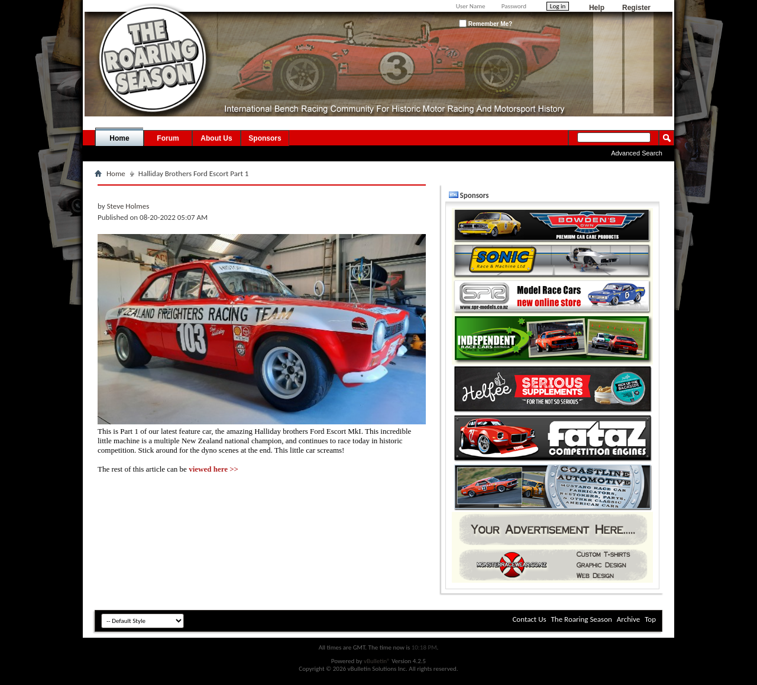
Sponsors (264, 138)
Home (119, 138)
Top (650, 619)
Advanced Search (636, 153)
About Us (216, 138)
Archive (628, 619)
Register (636, 8)
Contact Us (529, 619)
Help (596, 8)
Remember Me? (485, 23)
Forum (168, 138)
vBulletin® (377, 661)
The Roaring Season (581, 619)
